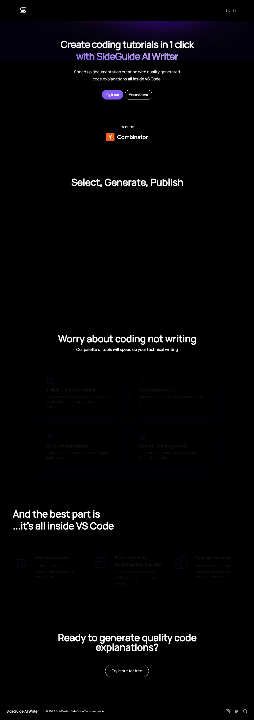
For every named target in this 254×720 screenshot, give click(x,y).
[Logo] (23, 10)
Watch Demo (138, 95)
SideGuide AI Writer (22, 711)
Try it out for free (127, 671)
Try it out (112, 95)
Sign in (231, 10)
